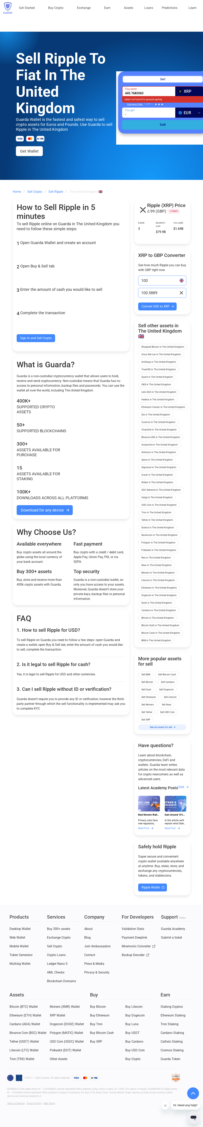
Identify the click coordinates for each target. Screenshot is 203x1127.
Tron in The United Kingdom (156, 512)
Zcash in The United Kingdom (157, 474)
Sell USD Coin (167, 712)
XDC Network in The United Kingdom (161, 490)
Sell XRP (145, 719)
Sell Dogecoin (166, 689)
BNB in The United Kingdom (156, 640)
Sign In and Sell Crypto (36, 338)
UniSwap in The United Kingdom (158, 362)
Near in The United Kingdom (156, 565)
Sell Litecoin (170, 697)
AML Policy (49, 1103)
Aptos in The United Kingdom (157, 459)
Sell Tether (146, 712)
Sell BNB (145, 674)
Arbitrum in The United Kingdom (158, 452)
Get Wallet (29, 151)
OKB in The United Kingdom (156, 384)
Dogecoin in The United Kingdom (159, 595)
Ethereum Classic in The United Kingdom (163, 407)
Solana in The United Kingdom (157, 527)
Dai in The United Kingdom (155, 414)
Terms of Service (16, 1103)
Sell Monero (147, 704)
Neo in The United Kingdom (156, 557)
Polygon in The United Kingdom (158, 542)
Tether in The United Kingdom (157, 520)
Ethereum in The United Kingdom (159, 587)
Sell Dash (146, 689)
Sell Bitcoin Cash (167, 674)
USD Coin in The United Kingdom (159, 505)
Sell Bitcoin (147, 682)
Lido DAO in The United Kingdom (158, 392)
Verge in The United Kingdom (157, 497)
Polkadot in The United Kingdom (158, 550)
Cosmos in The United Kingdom (158, 422)
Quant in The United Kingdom (157, 377)
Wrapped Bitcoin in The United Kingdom (162, 346)
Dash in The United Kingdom (156, 602)
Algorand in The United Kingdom (158, 467)
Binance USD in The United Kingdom (160, 437)
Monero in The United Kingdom (158, 572)
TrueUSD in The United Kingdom (158, 369)
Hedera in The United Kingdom (157, 399)
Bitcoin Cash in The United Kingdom (160, 633)
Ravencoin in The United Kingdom (159, 535)
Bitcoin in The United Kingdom (157, 617)
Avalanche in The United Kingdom (159, 444)
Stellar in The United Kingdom (157, 482)
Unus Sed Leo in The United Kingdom (161, 354)
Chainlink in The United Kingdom (159, 429)
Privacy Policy (34, 1103)
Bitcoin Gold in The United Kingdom (160, 625)
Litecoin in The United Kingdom (158, 580)
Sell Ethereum (148, 697)
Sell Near (166, 704)
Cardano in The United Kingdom (158, 610)
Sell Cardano (168, 682)
